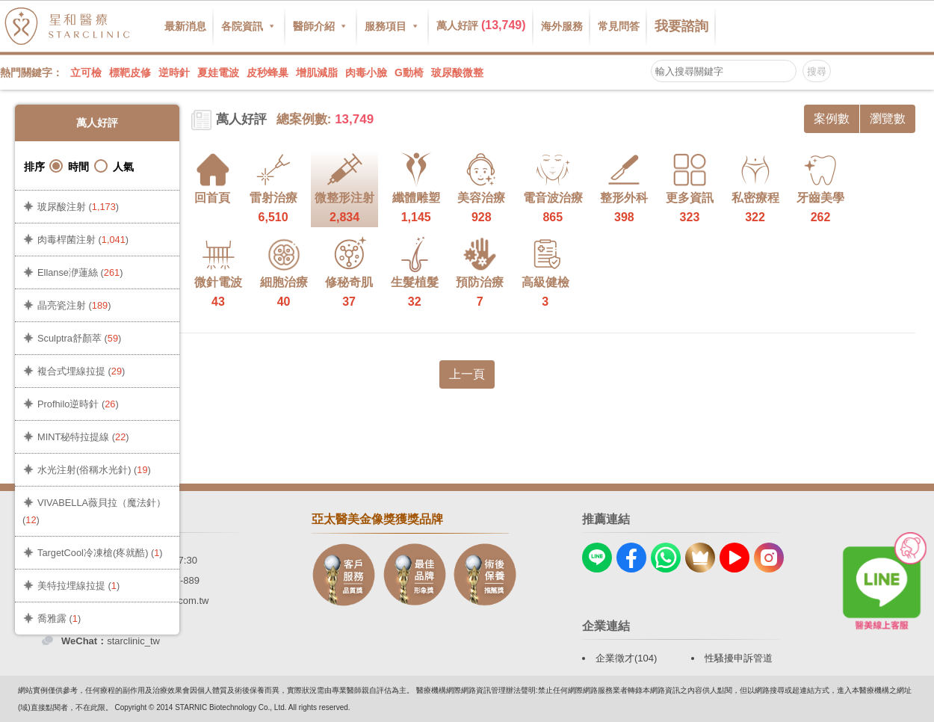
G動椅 (409, 72)
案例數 (832, 118)
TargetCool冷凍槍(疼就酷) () (100, 552)
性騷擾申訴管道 (739, 658)
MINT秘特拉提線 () (83, 436)
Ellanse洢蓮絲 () (80, 272)
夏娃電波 (218, 72)
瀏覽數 (888, 118)
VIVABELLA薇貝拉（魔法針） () (94, 511)
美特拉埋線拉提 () (78, 585)
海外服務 (562, 26)
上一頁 (467, 374)
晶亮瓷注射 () (74, 305)
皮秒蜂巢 (267, 72)
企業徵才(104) (626, 658)
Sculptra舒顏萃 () (79, 338)
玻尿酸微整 (457, 72)
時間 (69, 166)
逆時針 (174, 72)
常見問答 (619, 26)
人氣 (114, 166)
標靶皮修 (130, 72)
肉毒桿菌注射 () (83, 239)
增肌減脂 (317, 72)
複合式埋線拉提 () (81, 371)
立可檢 (86, 72)
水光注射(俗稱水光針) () (94, 469)
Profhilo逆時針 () (78, 404)
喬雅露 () (59, 618)
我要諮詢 (681, 26)
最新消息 (185, 26)
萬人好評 (481, 25)
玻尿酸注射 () (78, 206)
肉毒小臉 (366, 72)
